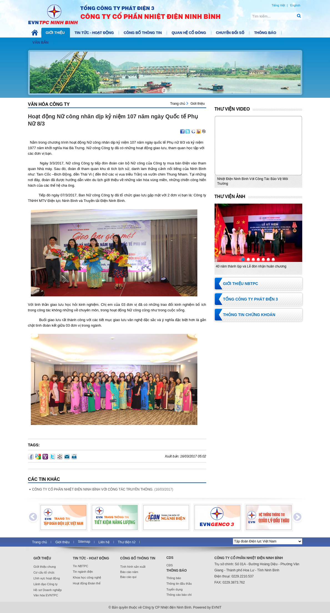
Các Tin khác (44, 479)
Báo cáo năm (129, 572)
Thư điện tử (126, 542)
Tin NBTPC (80, 566)
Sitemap (84, 542)
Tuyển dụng (174, 589)
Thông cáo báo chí (179, 594)
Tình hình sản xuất (132, 566)
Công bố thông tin (143, 33)
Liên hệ (104, 542)
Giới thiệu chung (45, 566)
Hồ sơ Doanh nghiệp (48, 590)
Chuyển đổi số (230, 33)
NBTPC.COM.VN (130, 14)
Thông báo (265, 33)
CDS (169, 558)
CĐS (169, 565)
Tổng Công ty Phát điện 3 (250, 299)
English (295, 5)
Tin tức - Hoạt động (94, 33)
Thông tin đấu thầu (179, 583)
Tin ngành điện (83, 571)
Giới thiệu (56, 33)
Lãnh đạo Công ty (46, 584)
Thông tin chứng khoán (249, 314)
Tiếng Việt (278, 5)
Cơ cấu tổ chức (44, 572)
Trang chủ (177, 104)
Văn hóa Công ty (49, 104)
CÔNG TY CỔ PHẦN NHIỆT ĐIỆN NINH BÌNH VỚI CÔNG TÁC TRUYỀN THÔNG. (92, 489)
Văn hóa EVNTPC (46, 595)
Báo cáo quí (128, 577)
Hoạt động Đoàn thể (86, 583)
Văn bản (40, 42)
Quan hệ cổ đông (189, 33)
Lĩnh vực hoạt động (47, 578)
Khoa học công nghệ (87, 577)
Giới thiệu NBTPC (240, 283)
